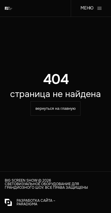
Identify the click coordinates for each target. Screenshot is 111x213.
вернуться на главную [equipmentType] (56, 108)
